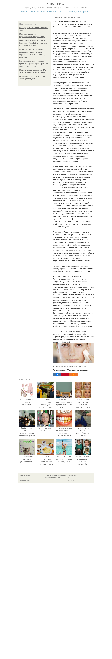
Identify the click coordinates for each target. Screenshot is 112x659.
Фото (85, 11)
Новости (35, 11)
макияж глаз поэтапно (65, 638)
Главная (25, 11)
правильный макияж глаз (79, 638)
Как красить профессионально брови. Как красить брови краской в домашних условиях (33, 63)
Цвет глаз (62, 11)
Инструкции (75, 11)
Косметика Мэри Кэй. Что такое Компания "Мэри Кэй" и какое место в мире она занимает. (34, 43)
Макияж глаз (56, 4)
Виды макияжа (48, 11)
